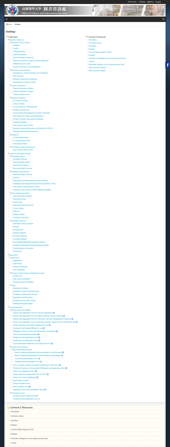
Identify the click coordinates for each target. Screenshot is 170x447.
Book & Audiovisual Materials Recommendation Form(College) (38, 355)
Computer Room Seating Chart (24, 396)
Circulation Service (18, 156)
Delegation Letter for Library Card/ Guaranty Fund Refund (34, 331)
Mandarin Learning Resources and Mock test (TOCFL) (33, 128)
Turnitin (16, 48)
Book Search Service (21, 165)
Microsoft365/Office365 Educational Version (29, 242)
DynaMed (92, 46)
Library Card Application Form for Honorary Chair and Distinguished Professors (42, 319)
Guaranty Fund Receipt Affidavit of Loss (27, 328)
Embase (92, 49)
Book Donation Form (20, 387)
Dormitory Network (20, 236)
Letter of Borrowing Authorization (25, 334)
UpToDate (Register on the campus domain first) (106, 64)
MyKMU (16, 227)
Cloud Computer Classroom (23, 58)
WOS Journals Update (97, 71)
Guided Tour (17, 276)
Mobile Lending (18, 214)
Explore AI (15, 135)
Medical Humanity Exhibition (23, 282)
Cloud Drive (17, 251)
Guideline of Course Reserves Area (26, 291)
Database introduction (21, 110)
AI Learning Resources (21, 141)
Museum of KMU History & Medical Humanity (27, 273)
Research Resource (16, 40)
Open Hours (17, 264)
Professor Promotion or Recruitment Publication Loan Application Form (39, 368)
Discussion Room (19, 199)
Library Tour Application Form (24, 371)
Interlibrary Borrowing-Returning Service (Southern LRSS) (34, 184)
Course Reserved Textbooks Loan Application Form (32, 343)
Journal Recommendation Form (26, 358)
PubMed (92, 55)
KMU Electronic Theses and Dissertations (28, 116)
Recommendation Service (22, 168)
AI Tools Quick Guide (20, 137)
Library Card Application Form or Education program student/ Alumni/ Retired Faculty (44, 322)
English (158, 2)
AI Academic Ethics (20, 144)
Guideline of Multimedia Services (25, 294)
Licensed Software (20, 54)
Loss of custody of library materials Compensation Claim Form (36, 365)
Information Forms (18, 393)
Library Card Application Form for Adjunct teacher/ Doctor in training (38, 316)
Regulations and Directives (23, 297)
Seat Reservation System (22, 196)
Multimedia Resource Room (23, 205)
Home (10, 24)
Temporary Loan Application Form (25, 337)
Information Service (18, 221)
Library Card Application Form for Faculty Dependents (33, 313)
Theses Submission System (23, 88)
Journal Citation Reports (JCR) (100, 52)
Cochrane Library (95, 43)
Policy (13, 285)
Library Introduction (20, 267)
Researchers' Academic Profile (24, 82)
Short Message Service (21, 162)
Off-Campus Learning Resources (23, 147)
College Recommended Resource (25, 131)
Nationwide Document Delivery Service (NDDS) (30, 181)
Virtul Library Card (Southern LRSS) (26, 187)
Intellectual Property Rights (23, 304)
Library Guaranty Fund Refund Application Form (30, 325)
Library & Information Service (20, 154)
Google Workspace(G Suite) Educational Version (31, 245)
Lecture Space (18, 208)
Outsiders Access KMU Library (24, 300)
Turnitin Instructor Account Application (27, 67)
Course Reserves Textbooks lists (25, 107)
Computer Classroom (21, 217)
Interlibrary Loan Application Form (25, 340)
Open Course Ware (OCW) (23, 125)
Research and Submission (20, 70)
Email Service (18, 230)
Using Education (19, 51)
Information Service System (23, 224)
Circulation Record (20, 159)
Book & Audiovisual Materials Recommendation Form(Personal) (38, 352)
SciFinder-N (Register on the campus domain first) (107, 58)
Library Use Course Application (24, 377)
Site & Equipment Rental (20, 193)
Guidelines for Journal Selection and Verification (30, 73)
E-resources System (20, 101)
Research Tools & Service (20, 43)
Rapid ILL (16, 177)
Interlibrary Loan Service (20, 172)
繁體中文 (150, 2)
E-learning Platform (20, 122)
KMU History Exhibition (21, 279)
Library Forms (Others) (19, 347)
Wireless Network (19, 233)
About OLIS (13, 255)
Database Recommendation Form (27, 362)
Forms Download (15, 307)
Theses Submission (18, 86)
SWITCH (16, 211)
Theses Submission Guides (23, 91)
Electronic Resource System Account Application (31, 61)
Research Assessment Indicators (25, 79)
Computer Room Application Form (25, 399)
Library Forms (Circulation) (21, 310)
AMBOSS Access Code (21, 64)
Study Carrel (17, 202)
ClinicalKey (93, 40)
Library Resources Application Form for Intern (29, 374)
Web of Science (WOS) (97, 67)
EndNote (16, 45)
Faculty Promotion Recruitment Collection (28, 119)
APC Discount (18, 76)
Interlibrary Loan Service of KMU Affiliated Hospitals (32, 190)
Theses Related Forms (21, 94)
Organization (17, 260)
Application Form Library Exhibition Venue (28, 390)
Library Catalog (18, 104)
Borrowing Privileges (20, 288)
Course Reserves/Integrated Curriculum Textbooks (31, 113)
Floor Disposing (19, 270)
